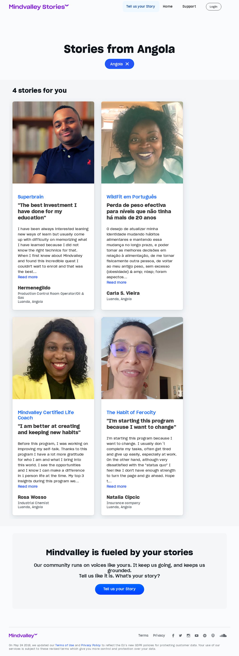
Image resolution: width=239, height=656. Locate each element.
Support (189, 6)
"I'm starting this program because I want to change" (141, 424)
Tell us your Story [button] (119, 589)
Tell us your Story (141, 6)
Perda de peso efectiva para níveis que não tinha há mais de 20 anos (139, 211)
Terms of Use (65, 645)
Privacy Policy (91, 645)
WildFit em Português (132, 197)
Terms (144, 635)
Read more (28, 277)
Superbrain (31, 197)
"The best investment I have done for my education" (47, 211)
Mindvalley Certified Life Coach (46, 415)
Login (214, 6)
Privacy (159, 635)
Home (167, 6)
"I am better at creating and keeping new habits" (49, 429)
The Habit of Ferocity (131, 412)
